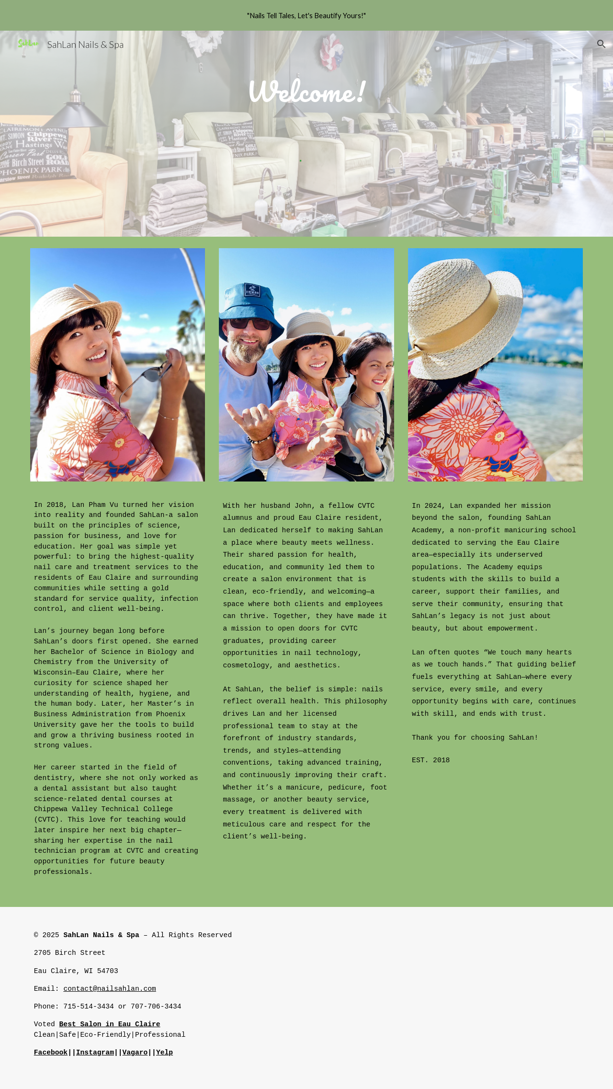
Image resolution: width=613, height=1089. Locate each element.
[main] (306, 86)
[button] (601, 44)
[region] (306, 15)
